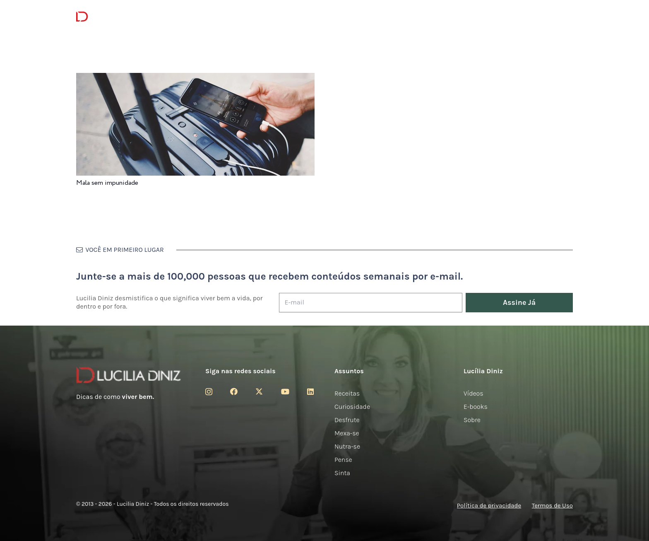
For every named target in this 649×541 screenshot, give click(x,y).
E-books (476, 407)
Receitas (347, 393)
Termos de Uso (552, 505)
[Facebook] (234, 391)
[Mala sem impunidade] (195, 78)
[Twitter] (259, 391)
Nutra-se (347, 446)
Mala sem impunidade (107, 183)
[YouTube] (285, 391)
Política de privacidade (489, 505)
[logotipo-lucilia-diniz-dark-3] (110, 17)
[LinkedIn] (310, 391)
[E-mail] (370, 302)
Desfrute (347, 420)
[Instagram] (208, 392)
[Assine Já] (519, 302)
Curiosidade (352, 407)
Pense (343, 460)
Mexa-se (346, 433)
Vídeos (473, 393)
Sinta (342, 473)
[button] (568, 16)
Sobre (472, 420)
